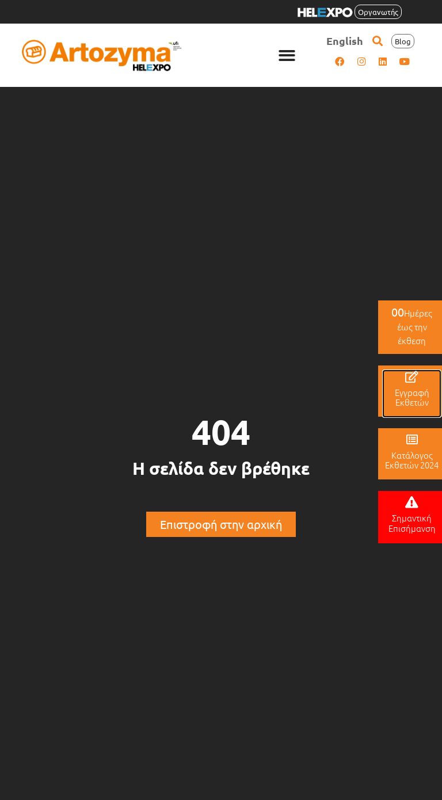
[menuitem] (345, 40)
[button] (287, 55)
